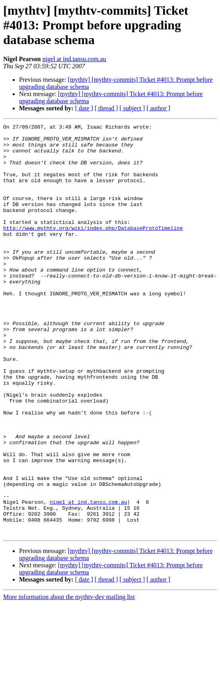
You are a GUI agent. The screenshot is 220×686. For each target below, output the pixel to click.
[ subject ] (132, 108)
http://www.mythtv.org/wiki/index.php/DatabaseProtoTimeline (93, 249)
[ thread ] (106, 108)
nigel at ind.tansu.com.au (74, 59)
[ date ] (84, 108)
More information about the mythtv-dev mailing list (69, 679)
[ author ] (158, 108)
